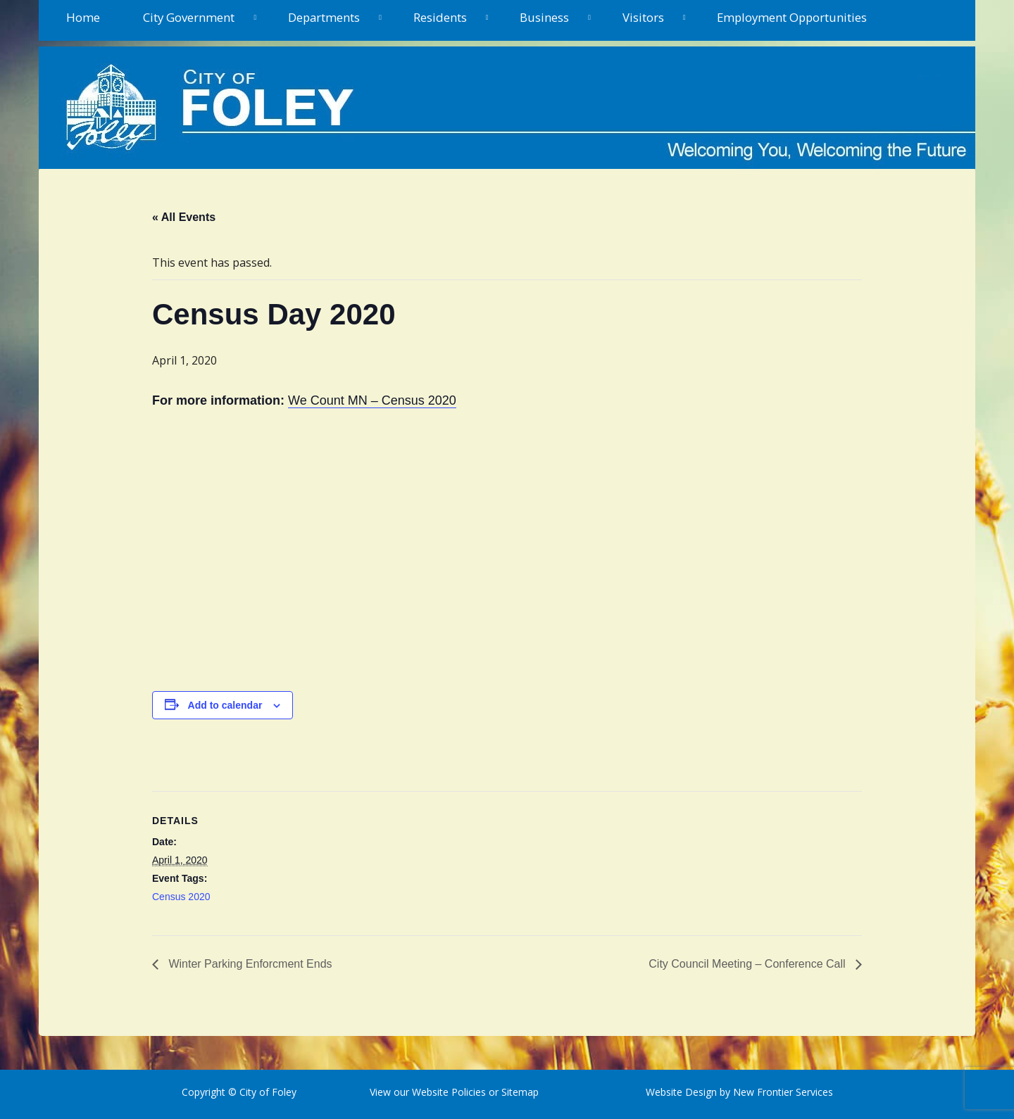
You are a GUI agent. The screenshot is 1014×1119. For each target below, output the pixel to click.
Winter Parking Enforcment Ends (248, 964)
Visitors (643, 17)
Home (83, 17)
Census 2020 (181, 896)
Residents (440, 17)
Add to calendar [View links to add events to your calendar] (225, 705)
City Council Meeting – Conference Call (749, 964)
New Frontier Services (783, 1092)
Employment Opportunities (792, 17)
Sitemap (519, 1092)
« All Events (183, 217)
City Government (188, 17)
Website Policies (449, 1092)
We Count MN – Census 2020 (372, 400)
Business (544, 17)
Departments (324, 17)
